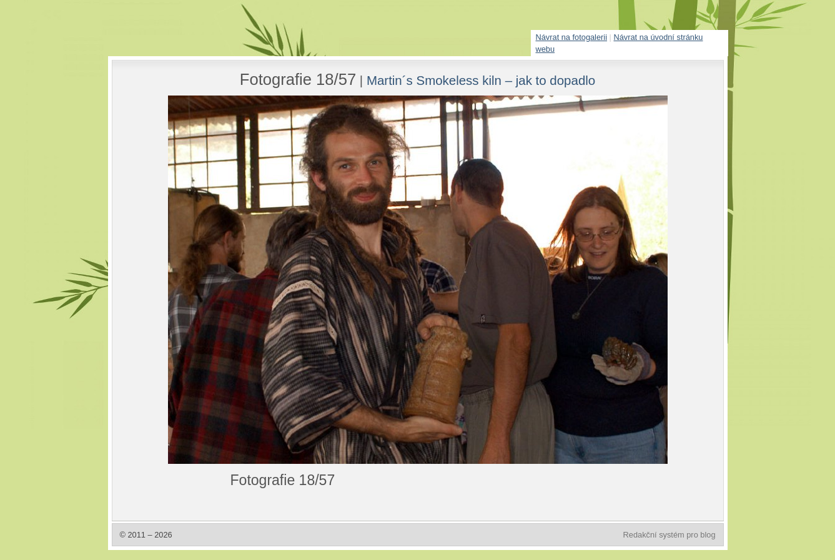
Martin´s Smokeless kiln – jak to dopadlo (481, 80)
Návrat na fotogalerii (572, 37)
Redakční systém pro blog (669, 534)
